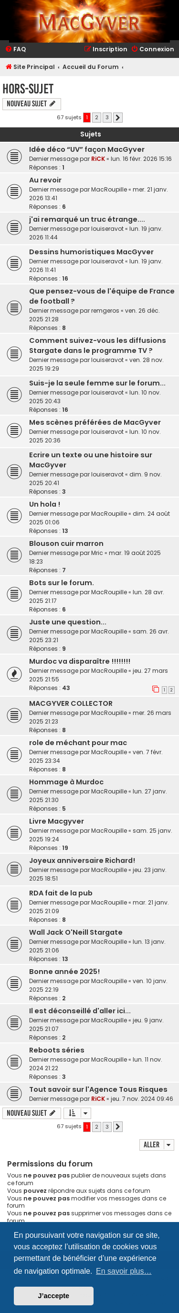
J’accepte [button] (54, 1296)
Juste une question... (67, 622)
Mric (97, 553)
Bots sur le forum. (61, 583)
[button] (118, 118)
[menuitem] (15, 49)
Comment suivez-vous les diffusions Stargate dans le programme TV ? (97, 345)
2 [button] (96, 117)
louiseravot (107, 229)
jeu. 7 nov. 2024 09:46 (142, 1099)
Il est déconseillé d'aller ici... (80, 1011)
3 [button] (107, 117)
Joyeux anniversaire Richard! (82, 860)
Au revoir (45, 180)
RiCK (98, 159)
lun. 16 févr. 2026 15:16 (141, 159)
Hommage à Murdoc (66, 782)
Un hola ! (44, 504)
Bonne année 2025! (64, 971)
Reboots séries (56, 1050)
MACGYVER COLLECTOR (71, 703)
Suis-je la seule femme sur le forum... (97, 383)
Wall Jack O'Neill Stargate (76, 932)
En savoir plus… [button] (124, 1271)
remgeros (105, 310)
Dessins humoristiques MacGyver (91, 252)
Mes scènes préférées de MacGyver (95, 422)
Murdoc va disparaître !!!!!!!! (79, 661)
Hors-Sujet (27, 88)
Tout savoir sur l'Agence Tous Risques (98, 1089)
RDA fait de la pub (61, 893)
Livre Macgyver (56, 821)
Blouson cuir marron (66, 543)
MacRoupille (109, 189)
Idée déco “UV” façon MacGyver (87, 149)
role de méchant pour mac (78, 742)
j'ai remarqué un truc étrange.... (87, 219)
